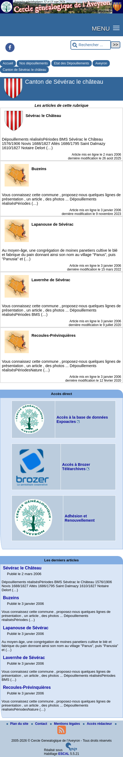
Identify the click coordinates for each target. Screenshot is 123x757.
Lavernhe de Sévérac (24, 657)
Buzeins (11, 597)
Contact (39, 724)
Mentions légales (65, 724)
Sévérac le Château (22, 568)
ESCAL (63, 754)
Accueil (8, 63)
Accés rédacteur (98, 724)
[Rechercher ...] (91, 45)
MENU (101, 28)
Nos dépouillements (33, 63)
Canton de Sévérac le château (24, 70)
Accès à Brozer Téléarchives (76, 466)
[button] (116, 27)
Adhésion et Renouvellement (79, 518)
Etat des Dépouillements (71, 63)
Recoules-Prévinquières (27, 687)
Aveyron (101, 63)
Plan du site (17, 724)
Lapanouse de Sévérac (25, 628)
